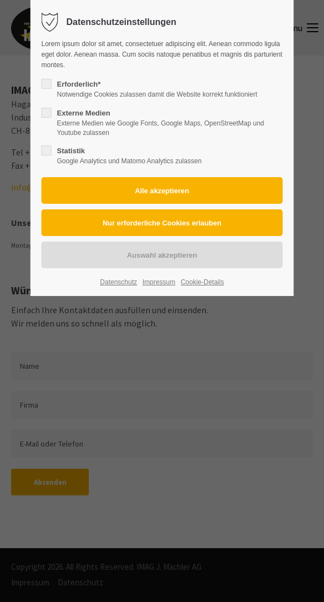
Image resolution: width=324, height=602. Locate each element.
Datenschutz (118, 282)
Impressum (159, 282)
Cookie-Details (202, 282)
